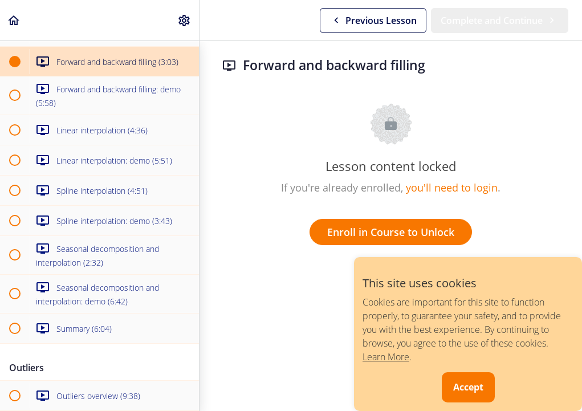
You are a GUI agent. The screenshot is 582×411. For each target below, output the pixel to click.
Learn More (386, 357)
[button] (14, 20)
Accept (468, 387)
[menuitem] (184, 20)
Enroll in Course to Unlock (390, 232)
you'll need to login (452, 187)
